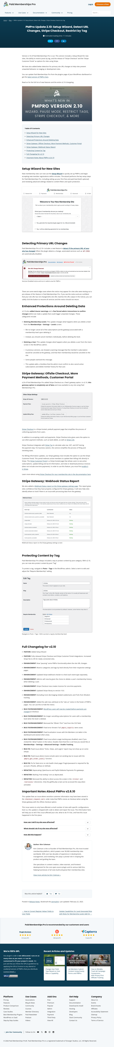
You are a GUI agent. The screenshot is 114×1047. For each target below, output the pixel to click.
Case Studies (8, 1011)
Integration (51, 1011)
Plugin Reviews (25, 931)
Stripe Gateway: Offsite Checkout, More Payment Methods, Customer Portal (54, 143)
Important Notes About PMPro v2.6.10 (40, 157)
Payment (50, 1014)
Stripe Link (70, 440)
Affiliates (94, 1008)
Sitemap (94, 1014)
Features (9, 13)
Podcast (28, 1017)
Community (57, 13)
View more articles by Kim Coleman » (47, 875)
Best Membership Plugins (12, 1014)
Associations (30, 1000)
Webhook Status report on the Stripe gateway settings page (56, 486)
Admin (49, 1008)
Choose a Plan (103, 4)
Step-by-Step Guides (10, 1020)
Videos (27, 1020)
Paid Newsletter (31, 1014)
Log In (90, 4)
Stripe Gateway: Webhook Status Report (41, 147)
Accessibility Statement (99, 1011)
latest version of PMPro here (37, 77)
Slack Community (75, 1017)
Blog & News (30, 1003)
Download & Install (76, 1005)
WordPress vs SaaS (10, 1017)
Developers (73, 1011)
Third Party (51, 1017)
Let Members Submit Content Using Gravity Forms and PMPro (76, 971)
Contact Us (73, 1020)
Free (48, 1000)
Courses (28, 1008)
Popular (50, 1005)
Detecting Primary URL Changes (38, 136)
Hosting (72, 1008)
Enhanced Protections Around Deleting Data (42, 140)
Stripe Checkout (28, 429)
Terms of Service (97, 1020)
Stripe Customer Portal (38, 461)
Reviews (6, 1008)
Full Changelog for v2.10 (35, 154)
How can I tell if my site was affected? (39, 822)
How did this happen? (33, 834)
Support (72, 1000)
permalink (55, 901)
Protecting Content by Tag (35, 150)
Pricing (69, 13)
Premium (50, 1003)
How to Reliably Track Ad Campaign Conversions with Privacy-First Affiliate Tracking (98, 973)
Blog (10, 20)
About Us (94, 1000)
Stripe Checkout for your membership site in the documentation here (65, 474)
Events (93, 1003)
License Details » (9, 971)
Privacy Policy (96, 1017)
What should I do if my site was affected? (41, 828)
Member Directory (32, 1011)
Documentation (40, 13)
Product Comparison (11, 1005)
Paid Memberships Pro (29, 3)
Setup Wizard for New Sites (36, 133)
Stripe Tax (48, 445)
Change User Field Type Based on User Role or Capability (53, 971)
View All (50, 1020)
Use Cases (23, 13)
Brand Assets (96, 1005)
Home (5, 20)
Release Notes (34, 901)
